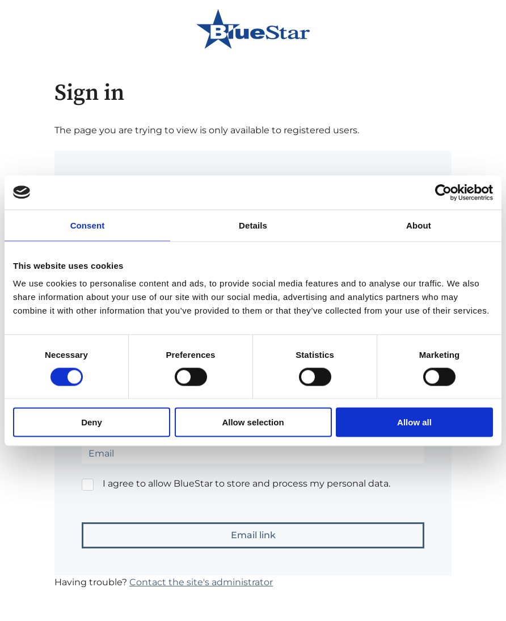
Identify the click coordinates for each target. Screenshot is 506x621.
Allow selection (253, 422)
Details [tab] (253, 225)
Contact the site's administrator (201, 582)
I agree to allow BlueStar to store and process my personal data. (246, 483)
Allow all (414, 422)
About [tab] (418, 225)
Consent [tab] (87, 225)
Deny (91, 422)
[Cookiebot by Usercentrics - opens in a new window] (443, 192)
